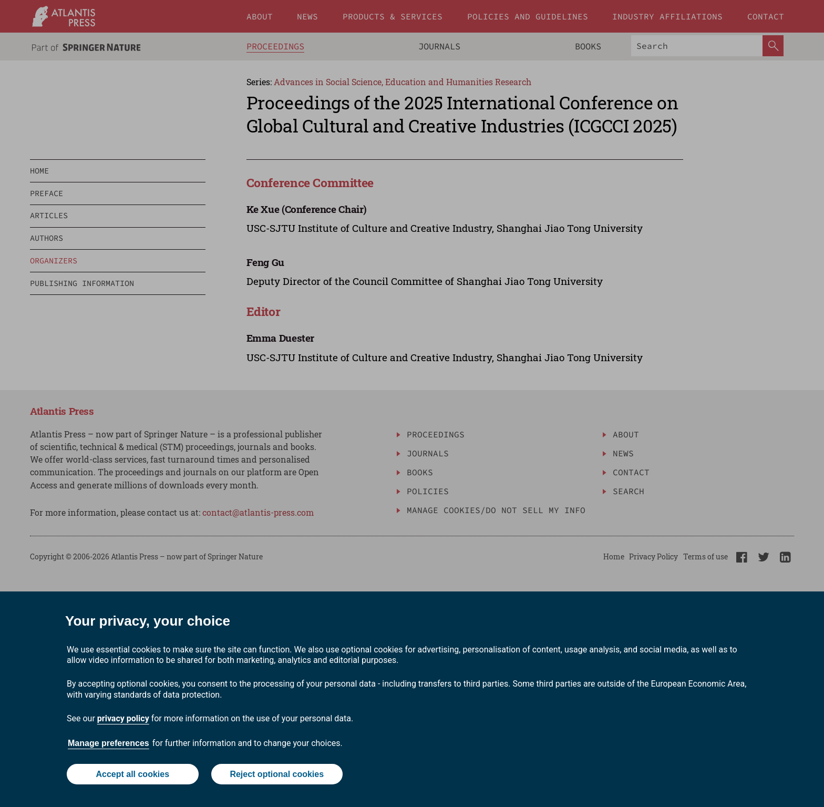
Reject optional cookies (277, 774)
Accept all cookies (132, 774)
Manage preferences (108, 743)
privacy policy (123, 718)
